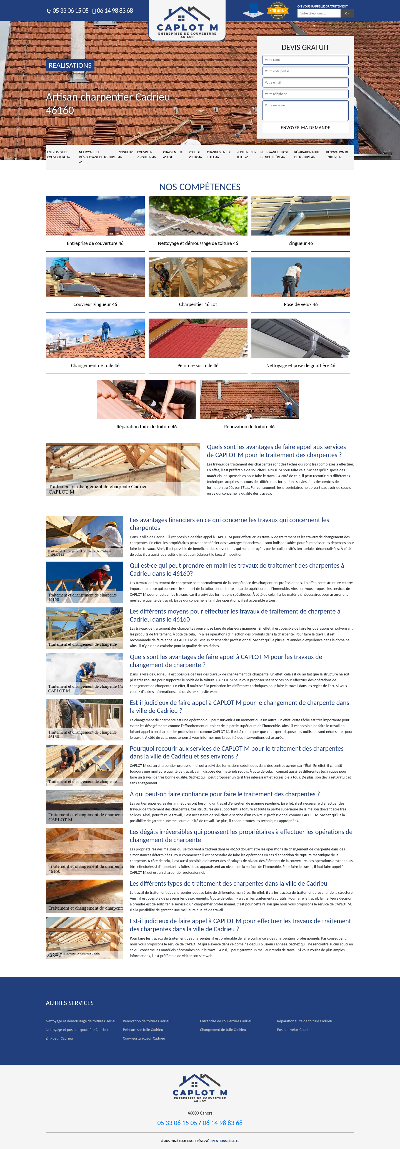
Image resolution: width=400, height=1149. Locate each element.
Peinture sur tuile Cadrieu (143, 1029)
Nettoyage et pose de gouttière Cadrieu (77, 1029)
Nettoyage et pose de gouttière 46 (275, 154)
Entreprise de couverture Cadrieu (226, 1021)
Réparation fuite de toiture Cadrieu (304, 1021)
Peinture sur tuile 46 (246, 154)
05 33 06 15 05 (67, 10)
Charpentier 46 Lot (172, 154)
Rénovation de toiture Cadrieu (147, 1021)
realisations (70, 65)
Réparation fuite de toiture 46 (307, 154)
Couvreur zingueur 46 (146, 154)
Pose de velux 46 (195, 154)
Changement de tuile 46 (219, 154)
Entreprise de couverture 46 (58, 154)
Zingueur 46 (125, 154)
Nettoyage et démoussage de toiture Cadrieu (81, 1021)
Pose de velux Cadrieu (294, 1029)
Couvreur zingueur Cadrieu (144, 1038)
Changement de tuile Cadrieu (223, 1029)
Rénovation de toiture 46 (337, 154)
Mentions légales (225, 1141)
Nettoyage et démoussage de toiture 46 (97, 157)
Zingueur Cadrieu (59, 1038)
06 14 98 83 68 (112, 10)
